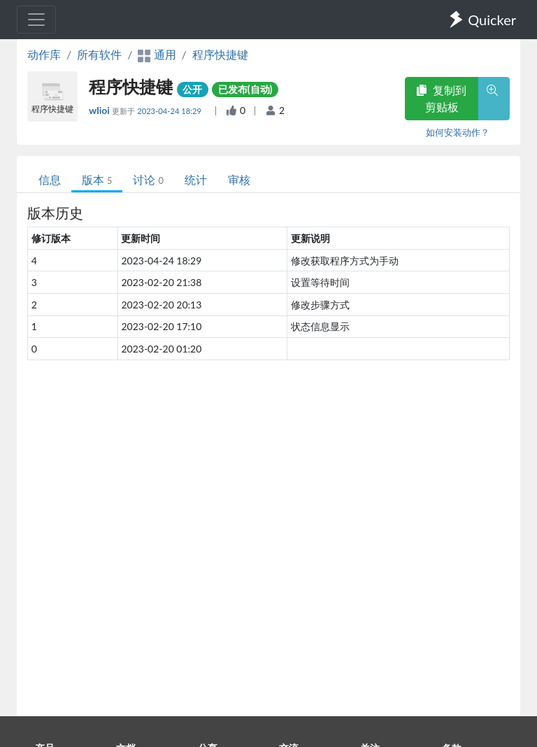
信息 (49, 179)
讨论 (148, 179)
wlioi (100, 110)
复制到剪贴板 (441, 98)
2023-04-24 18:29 (170, 110)
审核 (239, 179)
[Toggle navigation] (36, 20)
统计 (196, 179)
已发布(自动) (245, 89)
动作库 (44, 54)
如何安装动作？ (457, 132)
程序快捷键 (220, 54)
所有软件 (99, 54)
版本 (97, 179)
